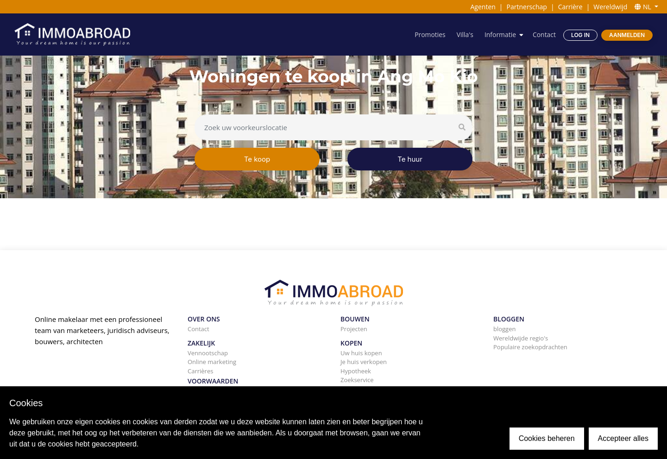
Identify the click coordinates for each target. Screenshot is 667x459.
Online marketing (212, 362)
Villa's (464, 34)
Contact (544, 34)
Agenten (482, 6)
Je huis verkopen (363, 362)
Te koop (257, 159)
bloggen (504, 329)
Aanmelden (627, 34)
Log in (580, 34)
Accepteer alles (623, 438)
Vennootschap (208, 353)
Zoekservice (357, 380)
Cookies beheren (547, 438)
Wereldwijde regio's (520, 338)
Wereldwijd (610, 6)
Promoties (429, 34)
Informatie (500, 34)
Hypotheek (355, 371)
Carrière (570, 6)
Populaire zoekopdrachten (530, 347)
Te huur (409, 159)
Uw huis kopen (361, 353)
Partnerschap (527, 6)
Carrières (200, 371)
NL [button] (644, 6)
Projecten (353, 329)
